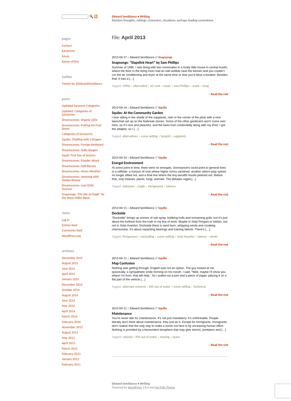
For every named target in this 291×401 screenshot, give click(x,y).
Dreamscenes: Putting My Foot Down (81, 127)
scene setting (149, 136)
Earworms (68, 51)
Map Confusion (123, 263)
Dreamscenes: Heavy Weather (81, 171)
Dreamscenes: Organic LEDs (80, 120)
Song (205, 86)
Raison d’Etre (70, 61)
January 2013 (70, 359)
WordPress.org (71, 236)
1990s (126, 86)
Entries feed (69, 225)
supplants (179, 136)
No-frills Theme (165, 387)
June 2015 (68, 269)
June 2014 (68, 300)
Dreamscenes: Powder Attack (80, 160)
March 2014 (69, 316)
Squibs (162, 107)
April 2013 (68, 343)
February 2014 (71, 322)
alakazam (129, 186)
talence (171, 186)
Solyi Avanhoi (185, 237)
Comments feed (72, 230)
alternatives (130, 136)
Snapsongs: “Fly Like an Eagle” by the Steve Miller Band (83, 196)
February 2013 (71, 354)
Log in (66, 220)
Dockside (118, 213)
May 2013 (68, 338)
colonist (128, 337)
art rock (155, 86)
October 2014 (71, 290)
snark (195, 86)
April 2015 (68, 274)
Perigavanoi (155, 186)
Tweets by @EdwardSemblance (82, 84)
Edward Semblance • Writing (131, 16)
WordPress (135, 387)
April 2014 (68, 311)
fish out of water (159, 287)
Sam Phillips (181, 86)
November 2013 (72, 327)
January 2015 (70, 279)
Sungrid (166, 136)
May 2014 (68, 306)
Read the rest (219, 94)
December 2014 (72, 285)
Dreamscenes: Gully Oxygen (80, 150)
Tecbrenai (199, 287)
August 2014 (70, 295)
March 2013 (69, 348)
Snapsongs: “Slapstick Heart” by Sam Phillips (145, 62)
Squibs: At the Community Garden (137, 113)
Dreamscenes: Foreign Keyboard (82, 145)
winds (214, 237)
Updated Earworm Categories (81, 106)
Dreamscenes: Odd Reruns (79, 166)
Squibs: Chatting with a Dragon (81, 139)
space (176, 337)
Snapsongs (165, 57)
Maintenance (122, 313)
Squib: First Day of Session (78, 155)
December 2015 (72, 258)
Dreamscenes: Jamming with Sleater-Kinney (80, 178)
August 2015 (70, 263)
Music (66, 56)
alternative (140, 86)
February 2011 (71, 364)
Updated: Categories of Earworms (77, 113)
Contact (67, 46)
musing (164, 337)
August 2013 (70, 332)
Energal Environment (127, 163)
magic (141, 186)
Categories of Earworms (77, 134)
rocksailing (147, 237)
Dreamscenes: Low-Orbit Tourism (78, 187)
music (167, 86)
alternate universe (134, 287)
